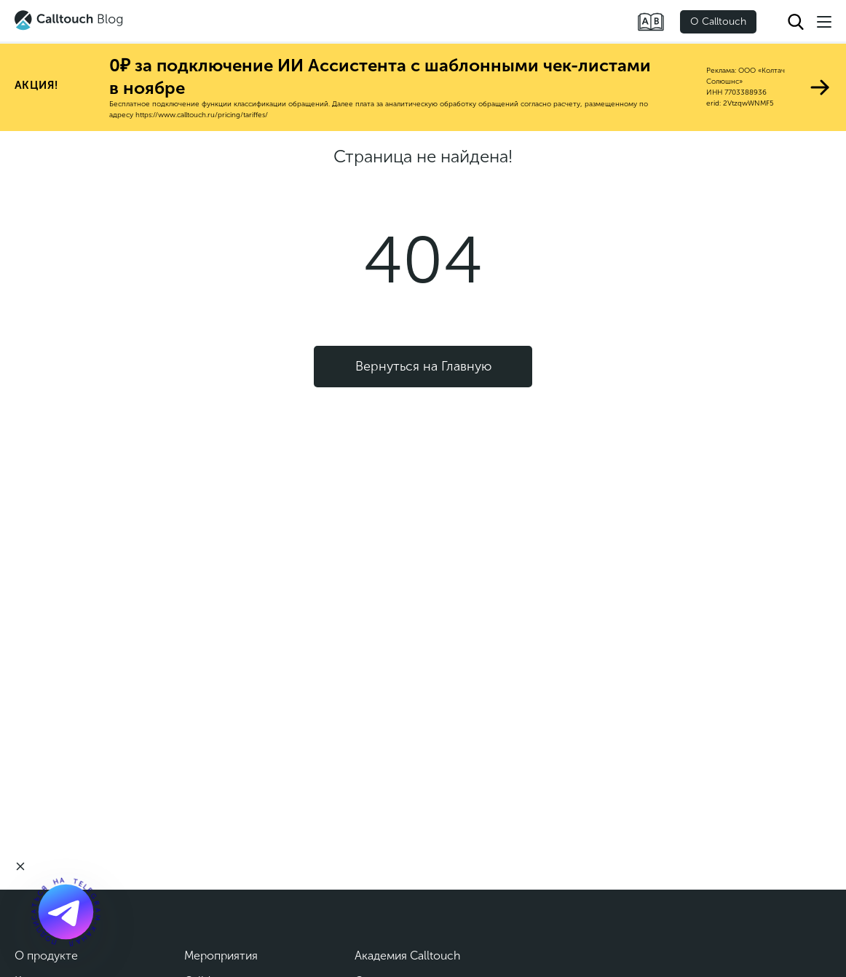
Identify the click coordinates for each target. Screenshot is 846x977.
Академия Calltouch (408, 955)
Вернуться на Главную (423, 366)
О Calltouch (718, 21)
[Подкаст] (65, 911)
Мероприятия (221, 955)
